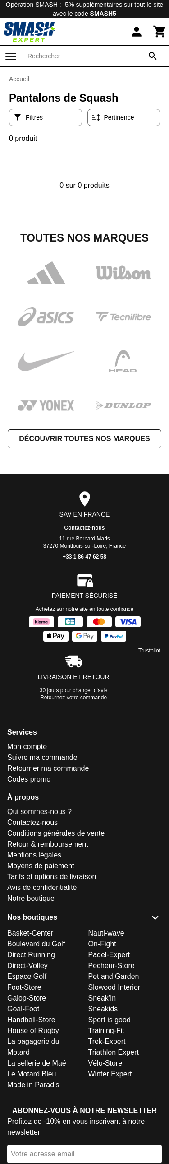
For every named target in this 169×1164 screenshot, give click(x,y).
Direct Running (31, 955)
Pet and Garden (113, 976)
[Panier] (160, 31)
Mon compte (27, 746)
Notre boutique (31, 898)
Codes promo (28, 779)
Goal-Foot (23, 1009)
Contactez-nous (84, 528)
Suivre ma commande (42, 757)
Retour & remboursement (47, 844)
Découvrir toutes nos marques (84, 438)
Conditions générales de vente (56, 833)
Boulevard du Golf (36, 944)
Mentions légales (34, 855)
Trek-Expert (107, 1041)
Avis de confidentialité (42, 887)
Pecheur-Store (111, 965)
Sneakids (103, 1009)
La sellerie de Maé (36, 1063)
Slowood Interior (114, 987)
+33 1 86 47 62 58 (84, 557)
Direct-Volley (27, 965)
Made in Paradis (33, 1085)
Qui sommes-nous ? (39, 811)
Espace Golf (26, 976)
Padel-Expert (109, 955)
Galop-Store (26, 998)
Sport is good (109, 1020)
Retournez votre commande (73, 697)
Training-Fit (106, 1030)
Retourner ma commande (48, 768)
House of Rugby (33, 1030)
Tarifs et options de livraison (51, 876)
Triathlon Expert (113, 1052)
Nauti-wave (106, 933)
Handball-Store (31, 1020)
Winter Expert (110, 1074)
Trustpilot (149, 650)
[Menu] (11, 56)
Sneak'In (102, 998)
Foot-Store (24, 987)
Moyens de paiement (40, 866)
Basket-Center (30, 933)
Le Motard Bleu (31, 1074)
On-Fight (102, 944)
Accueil (19, 79)
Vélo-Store (105, 1063)
